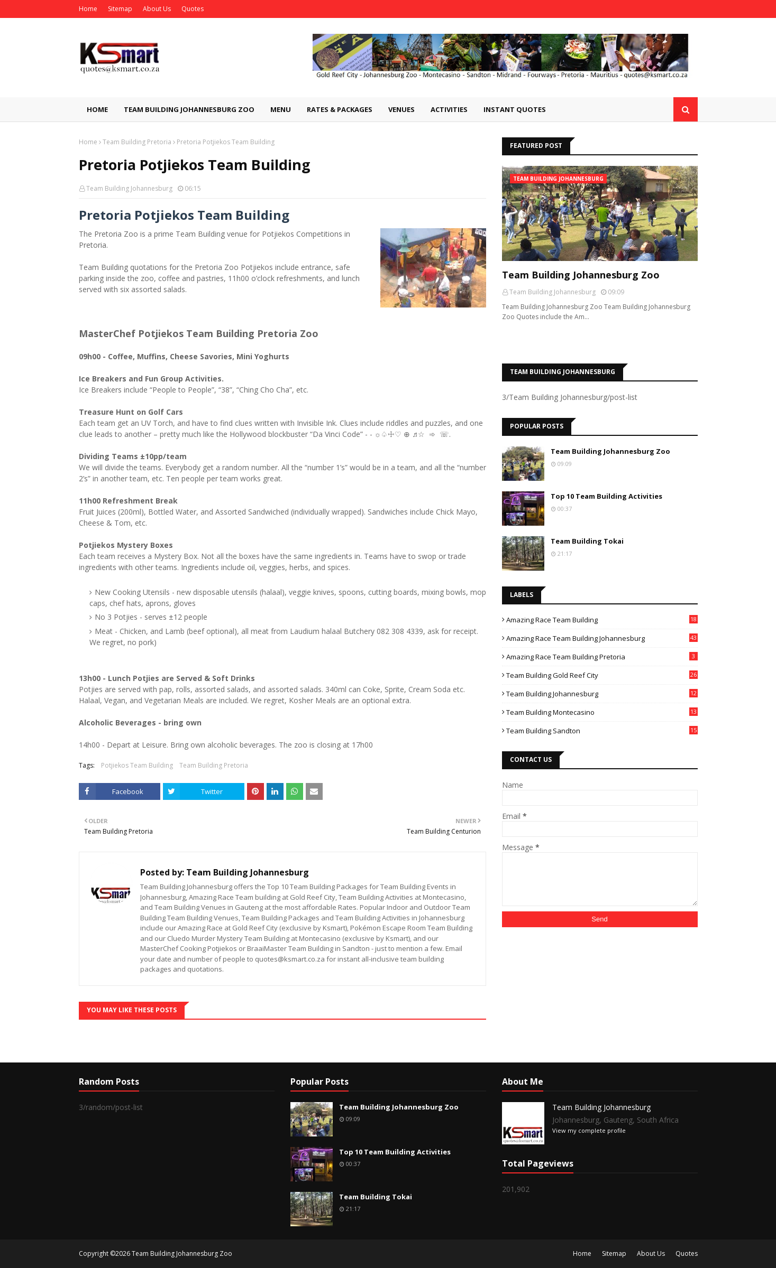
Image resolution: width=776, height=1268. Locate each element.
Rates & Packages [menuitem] (339, 109)
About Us (157, 8)
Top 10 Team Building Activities (606, 496)
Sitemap (120, 8)
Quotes (192, 8)
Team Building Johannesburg (129, 188)
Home (88, 8)
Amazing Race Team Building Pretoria (602, 656)
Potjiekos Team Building (137, 765)
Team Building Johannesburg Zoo (581, 274)
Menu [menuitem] (280, 109)
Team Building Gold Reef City (602, 675)
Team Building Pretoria (137, 141)
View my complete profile (589, 1130)
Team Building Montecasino (602, 712)
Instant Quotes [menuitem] (514, 109)
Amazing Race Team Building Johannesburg (602, 638)
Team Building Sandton (602, 730)
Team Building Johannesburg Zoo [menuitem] (189, 109)
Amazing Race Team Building (602, 619)
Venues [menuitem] (401, 109)
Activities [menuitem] (449, 109)
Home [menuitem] (97, 109)
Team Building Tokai (587, 541)
